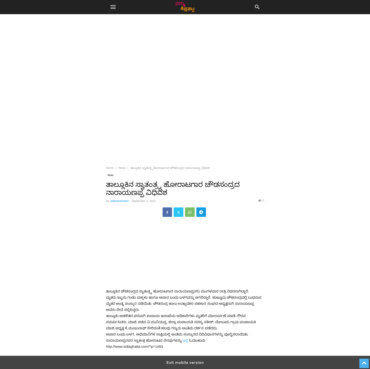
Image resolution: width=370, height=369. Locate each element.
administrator (119, 201)
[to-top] (364, 361)
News (122, 168)
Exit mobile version (185, 362)
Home (110, 168)
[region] (185, 59)
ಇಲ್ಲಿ (185, 340)
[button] (113, 7)
